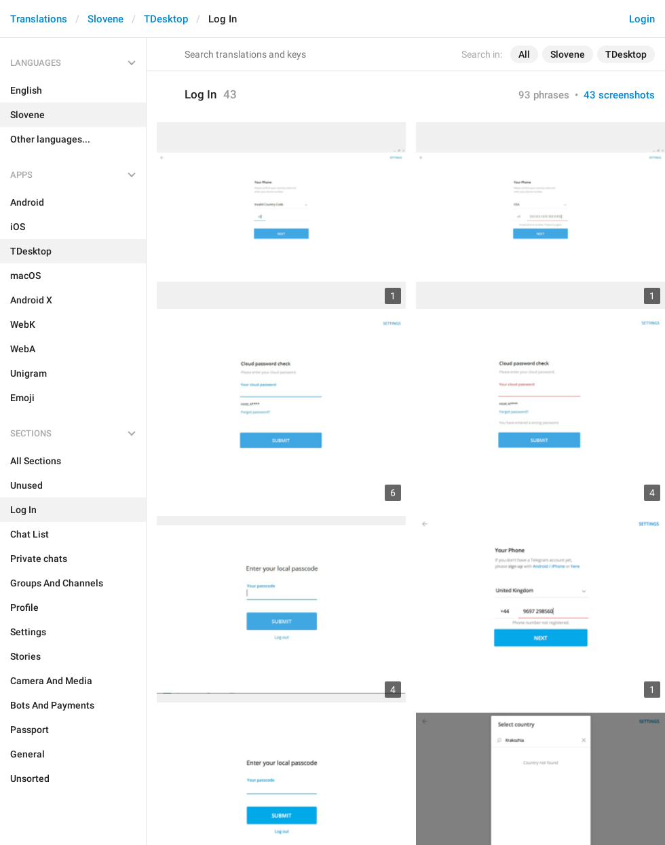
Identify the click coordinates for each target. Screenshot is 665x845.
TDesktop (166, 19)
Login (642, 19)
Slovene (106, 19)
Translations (38, 19)
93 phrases (543, 95)
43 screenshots (619, 95)
